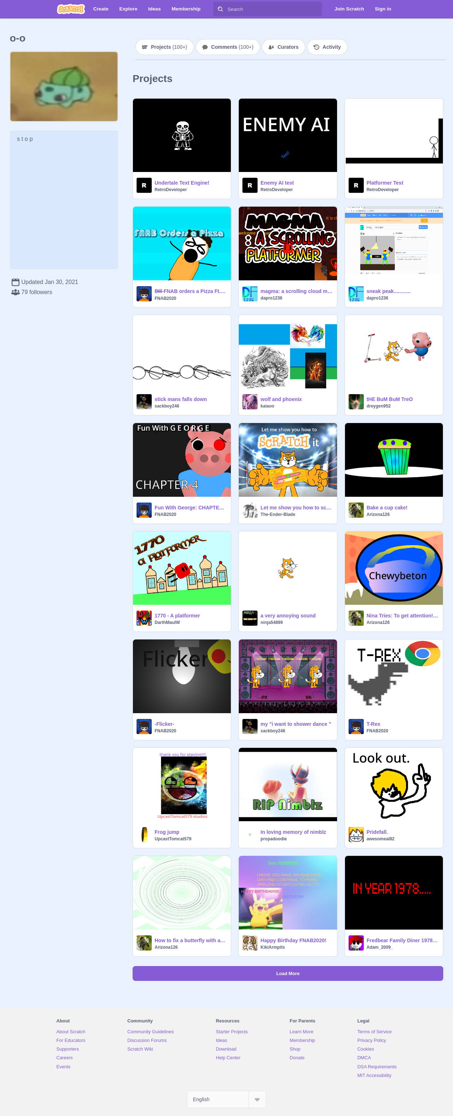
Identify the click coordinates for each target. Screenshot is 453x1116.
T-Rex (373, 724)
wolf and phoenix (281, 399)
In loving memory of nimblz (293, 832)
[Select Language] (226, 1099)
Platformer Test (385, 183)
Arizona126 (378, 514)
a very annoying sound (287, 616)
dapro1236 (271, 298)
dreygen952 (379, 406)
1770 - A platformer (177, 616)
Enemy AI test (277, 183)
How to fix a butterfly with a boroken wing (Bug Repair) (190, 940)
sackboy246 (167, 406)
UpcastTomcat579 (173, 838)
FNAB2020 (165, 298)
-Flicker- (164, 724)
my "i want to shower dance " (295, 724)
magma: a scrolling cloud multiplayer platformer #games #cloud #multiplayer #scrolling (296, 291)
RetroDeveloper (171, 189)
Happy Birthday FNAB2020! (293, 940)
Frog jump (167, 832)
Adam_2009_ (380, 947)
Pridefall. (377, 832)
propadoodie (273, 838)
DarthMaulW (167, 622)
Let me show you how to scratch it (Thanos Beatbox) (296, 507)
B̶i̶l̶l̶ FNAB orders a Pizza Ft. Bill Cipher (190, 291)
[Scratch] (71, 9)
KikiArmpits (272, 947)
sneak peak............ (389, 291)
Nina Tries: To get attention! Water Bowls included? (403, 616)
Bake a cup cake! (387, 507)
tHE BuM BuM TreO (390, 399)
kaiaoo (267, 406)
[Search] (220, 9)
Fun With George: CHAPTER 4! (190, 507)
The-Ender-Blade (277, 514)
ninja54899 (271, 622)
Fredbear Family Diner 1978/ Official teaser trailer (403, 940)
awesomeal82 (380, 838)
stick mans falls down (181, 399)
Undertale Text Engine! (182, 183)
